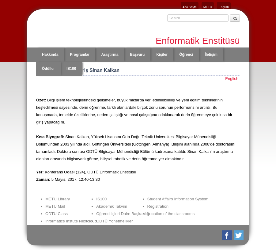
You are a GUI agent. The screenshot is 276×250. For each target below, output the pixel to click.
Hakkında (50, 54)
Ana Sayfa (190, 7)
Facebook (227, 235)
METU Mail (55, 206)
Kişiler (162, 54)
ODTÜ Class (56, 213)
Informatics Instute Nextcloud (71, 221)
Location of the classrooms (171, 213)
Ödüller (48, 68)
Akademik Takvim (111, 206)
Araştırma (109, 54)
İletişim (211, 54)
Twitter (239, 235)
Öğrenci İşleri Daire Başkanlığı (123, 213)
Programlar (79, 54)
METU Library (57, 199)
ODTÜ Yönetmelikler (114, 221)
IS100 (71, 68)
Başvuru (137, 54)
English (224, 7)
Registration (157, 206)
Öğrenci (186, 54)
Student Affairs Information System (178, 199)
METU (207, 7)
